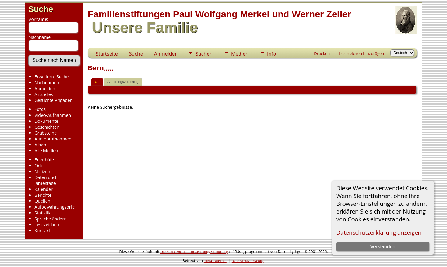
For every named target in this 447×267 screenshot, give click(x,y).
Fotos (40, 109)
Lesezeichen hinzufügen (361, 53)
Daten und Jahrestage (45, 180)
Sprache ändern (50, 219)
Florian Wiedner (215, 261)
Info (271, 53)
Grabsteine (45, 133)
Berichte (42, 195)
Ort (97, 82)
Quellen (42, 201)
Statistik (42, 213)
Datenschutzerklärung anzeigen (379, 232)
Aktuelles (43, 94)
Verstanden (382, 246)
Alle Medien (46, 151)
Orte (38, 165)
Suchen (203, 53)
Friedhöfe (44, 160)
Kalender (43, 189)
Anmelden (44, 88)
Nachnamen (46, 82)
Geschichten (46, 127)
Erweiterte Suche (51, 77)
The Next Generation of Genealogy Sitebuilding (194, 252)
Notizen (42, 171)
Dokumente (46, 121)
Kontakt (42, 230)
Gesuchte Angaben (53, 100)
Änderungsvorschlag (122, 82)
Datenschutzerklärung (248, 261)
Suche (40, 9)
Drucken (322, 53)
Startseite (107, 53)
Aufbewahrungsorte (54, 207)
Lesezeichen (46, 225)
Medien (239, 53)
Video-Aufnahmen (52, 115)
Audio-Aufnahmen (52, 139)
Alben (40, 145)
